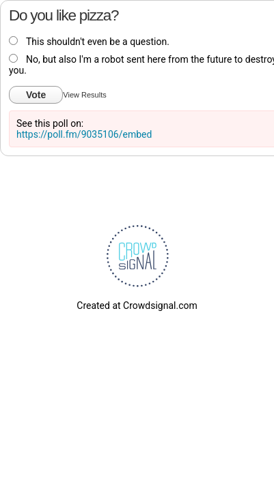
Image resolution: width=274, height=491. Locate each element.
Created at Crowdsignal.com (137, 305)
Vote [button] (36, 94)
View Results (84, 95)
